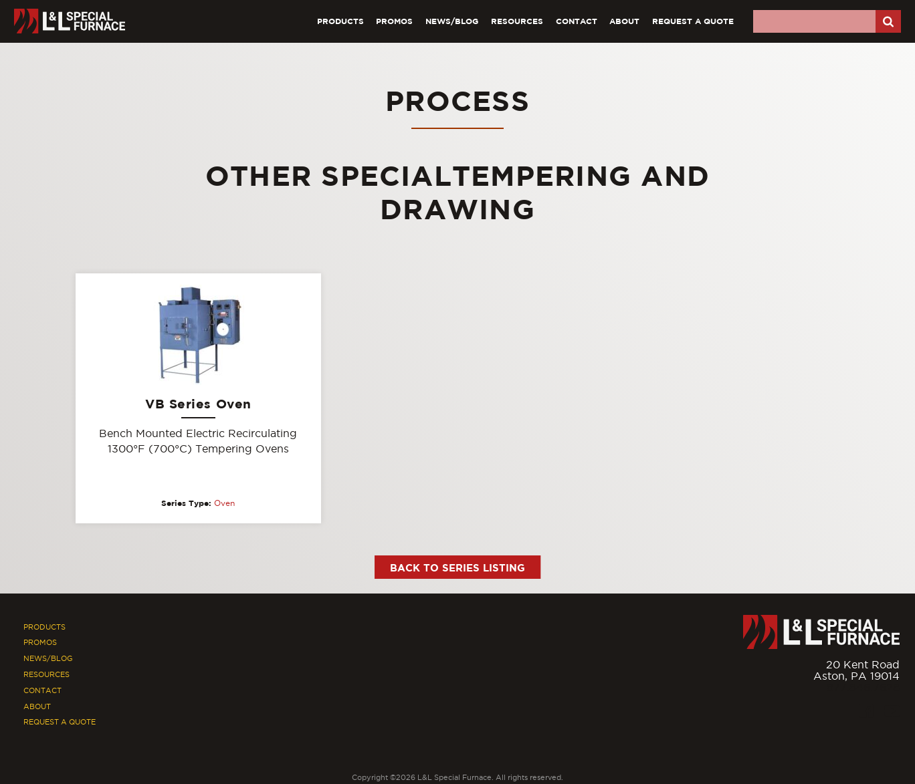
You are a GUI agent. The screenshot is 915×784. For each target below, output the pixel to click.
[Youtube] (892, 710)
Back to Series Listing (457, 567)
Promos (394, 21)
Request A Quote (693, 21)
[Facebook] (866, 710)
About (624, 21)
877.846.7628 (863, 687)
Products (340, 21)
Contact (576, 21)
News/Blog (451, 21)
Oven (224, 503)
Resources (517, 21)
